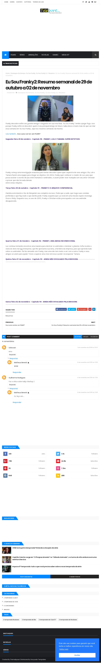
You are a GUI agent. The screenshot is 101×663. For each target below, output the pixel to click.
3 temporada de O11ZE (11, 602)
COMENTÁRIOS (74, 577)
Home (6, 2)
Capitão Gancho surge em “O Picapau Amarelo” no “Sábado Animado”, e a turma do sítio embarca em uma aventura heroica (54, 558)
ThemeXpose (15, 660)
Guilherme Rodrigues (17, 378)
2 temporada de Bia (29, 620)
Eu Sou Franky (30, 73)
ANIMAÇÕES (33, 55)
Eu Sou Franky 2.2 (41, 73)
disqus (85, 337)
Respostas (14, 359)
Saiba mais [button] (63, 649)
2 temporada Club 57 (11, 598)
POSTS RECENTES (26, 577)
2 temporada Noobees (11, 620)
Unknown (12, 348)
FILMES (13, 55)
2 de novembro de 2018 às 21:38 (87, 363)
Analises (6, 610)
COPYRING (27, 2)
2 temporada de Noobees (68, 620)
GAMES (55, 55)
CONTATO (19, 2)
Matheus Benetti (20, 363)
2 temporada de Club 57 (47, 620)
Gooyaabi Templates (38, 660)
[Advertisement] (50, 33)
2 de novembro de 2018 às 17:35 (87, 378)
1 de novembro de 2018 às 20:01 (87, 348)
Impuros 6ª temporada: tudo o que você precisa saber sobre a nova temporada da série (47, 567)
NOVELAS (45, 55)
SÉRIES (22, 55)
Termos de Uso (38, 2)
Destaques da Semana (18, 73)
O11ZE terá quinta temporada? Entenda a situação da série (35, 548)
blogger (78, 337)
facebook (94, 337)
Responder (12, 355)
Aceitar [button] (77, 655)
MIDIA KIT (65, 55)
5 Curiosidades (9, 606)
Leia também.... (11, 134)
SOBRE (12, 2)
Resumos (52, 73)
